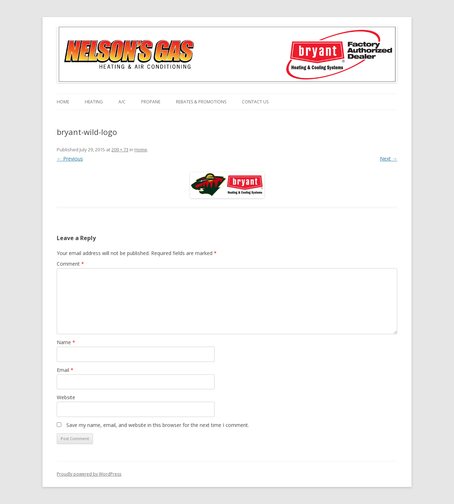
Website (66, 397)
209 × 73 (119, 149)
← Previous (70, 158)
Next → (388, 158)
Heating (94, 102)
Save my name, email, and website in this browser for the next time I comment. (157, 425)
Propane (150, 102)
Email (65, 370)
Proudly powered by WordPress (89, 474)
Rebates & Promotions (201, 102)
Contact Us (255, 102)
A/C (122, 102)
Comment (70, 263)
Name (66, 342)
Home (63, 102)
